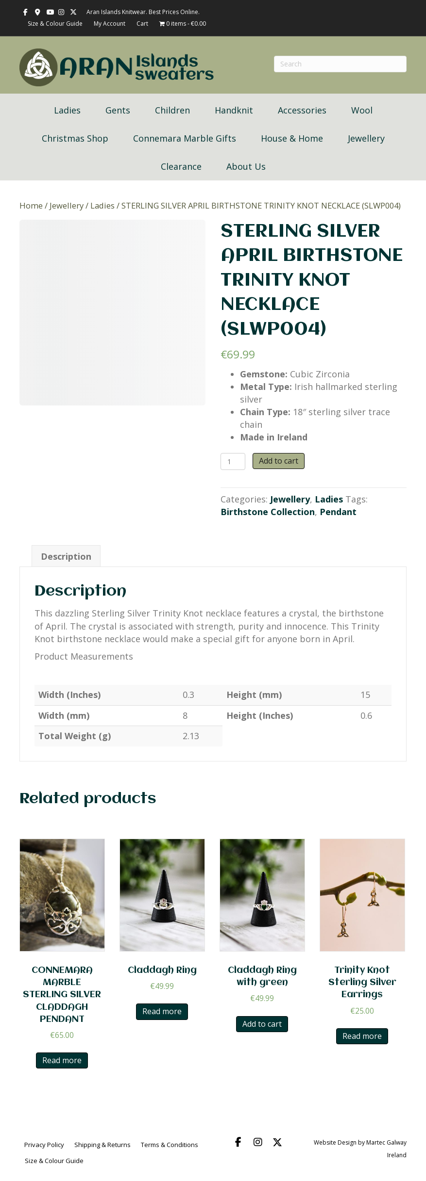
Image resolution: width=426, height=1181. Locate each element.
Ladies (67, 110)
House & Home (292, 138)
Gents (117, 110)
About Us (246, 166)
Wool (362, 110)
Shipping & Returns (102, 1144)
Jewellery (366, 138)
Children (172, 110)
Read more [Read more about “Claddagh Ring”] (162, 1011)
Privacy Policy (44, 1144)
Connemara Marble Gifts (184, 138)
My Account (109, 23)
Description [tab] (66, 556)
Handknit (234, 110)
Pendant (338, 512)
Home (31, 205)
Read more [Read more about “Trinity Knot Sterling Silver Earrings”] (362, 1036)
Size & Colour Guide (55, 23)
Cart (142, 23)
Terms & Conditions (169, 1144)
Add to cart (278, 460)
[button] (238, 1142)
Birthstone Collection (268, 512)
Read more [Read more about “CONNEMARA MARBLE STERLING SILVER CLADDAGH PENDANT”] (62, 1060)
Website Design (335, 1142)
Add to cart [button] (262, 1024)
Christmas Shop (75, 138)
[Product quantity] (233, 461)
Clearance (181, 166)
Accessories (302, 110)
